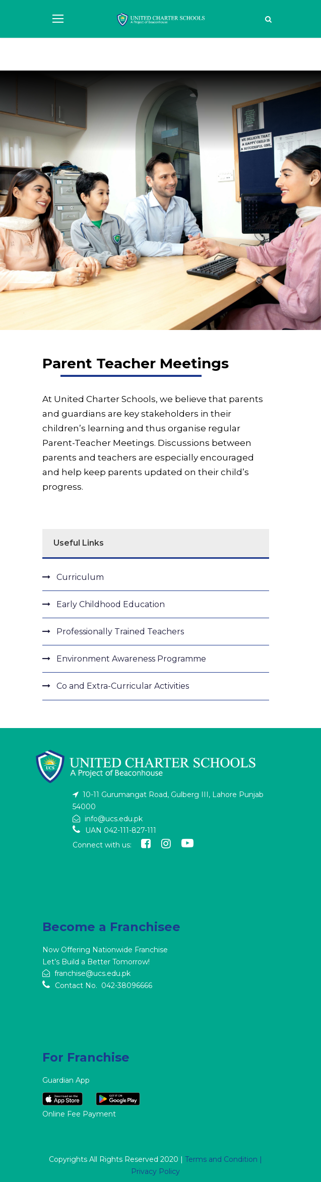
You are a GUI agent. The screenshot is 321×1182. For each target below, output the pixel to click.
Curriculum (80, 577)
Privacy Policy (155, 1171)
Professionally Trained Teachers (120, 631)
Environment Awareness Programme (131, 659)
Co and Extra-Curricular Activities (122, 686)
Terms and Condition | (223, 1159)
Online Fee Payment (79, 1114)
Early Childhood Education (110, 604)
